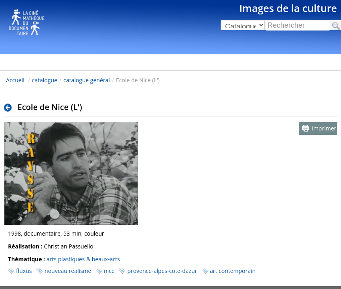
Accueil (15, 80)
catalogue (44, 80)
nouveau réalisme (68, 271)
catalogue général (86, 80)
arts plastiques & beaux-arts (83, 259)
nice (109, 271)
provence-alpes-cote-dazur (162, 271)
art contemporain (233, 271)
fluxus (24, 271)
